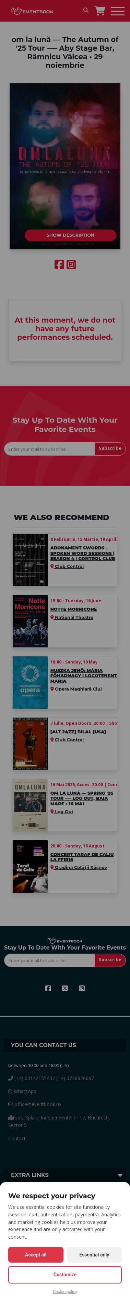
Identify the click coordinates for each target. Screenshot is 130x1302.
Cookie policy (65, 1291)
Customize (65, 1274)
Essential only (94, 1254)
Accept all (35, 1254)
